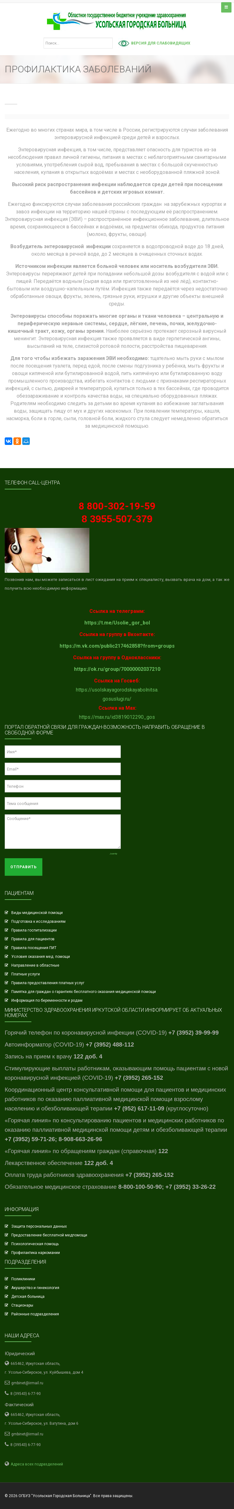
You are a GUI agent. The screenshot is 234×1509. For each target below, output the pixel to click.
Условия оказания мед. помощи (40, 956)
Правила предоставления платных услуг (47, 983)
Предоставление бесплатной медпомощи (49, 1235)
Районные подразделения (35, 1314)
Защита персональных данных (39, 1226)
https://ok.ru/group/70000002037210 (117, 669)
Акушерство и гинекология (35, 1288)
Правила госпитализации (34, 930)
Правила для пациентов (33, 939)
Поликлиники (23, 1279)
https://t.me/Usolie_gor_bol (117, 623)
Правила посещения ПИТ (33, 948)
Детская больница (28, 1296)
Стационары (22, 1305)
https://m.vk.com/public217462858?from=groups (117, 646)
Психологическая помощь (35, 1244)
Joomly (113, 853)
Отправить (23, 867)
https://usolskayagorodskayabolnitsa (116, 690)
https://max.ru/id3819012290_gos (117, 717)
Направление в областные (35, 965)
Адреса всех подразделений (37, 1464)
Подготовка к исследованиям (38, 921)
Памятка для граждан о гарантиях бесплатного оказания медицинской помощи (83, 991)
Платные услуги (25, 974)
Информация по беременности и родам (46, 1000)
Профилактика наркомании (35, 1253)
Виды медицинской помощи (37, 913)
